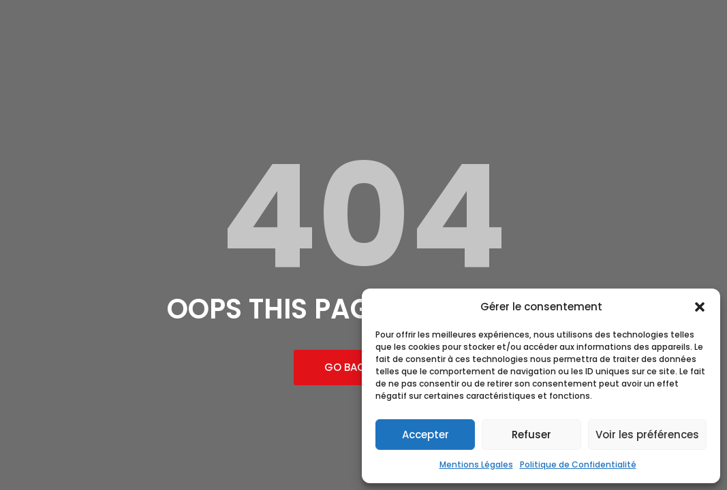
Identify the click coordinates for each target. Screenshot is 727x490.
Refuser (531, 434)
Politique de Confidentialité (578, 464)
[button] (700, 307)
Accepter (425, 434)
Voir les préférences (647, 434)
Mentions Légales (476, 464)
